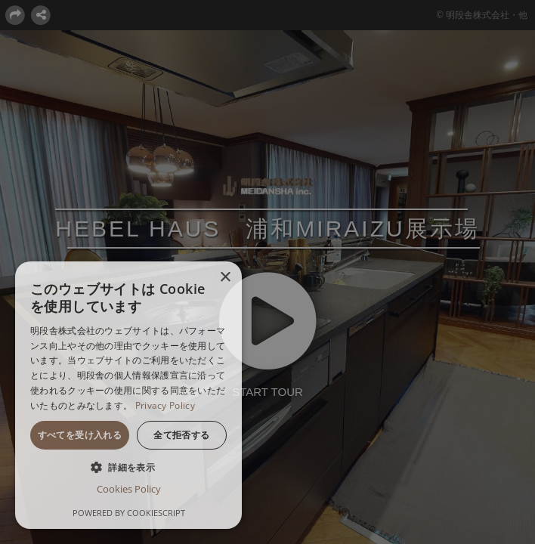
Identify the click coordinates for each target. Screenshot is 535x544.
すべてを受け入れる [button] (80, 434)
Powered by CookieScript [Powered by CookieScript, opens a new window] (129, 512)
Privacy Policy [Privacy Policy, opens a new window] (165, 405)
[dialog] (128, 395)
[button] (128, 466)
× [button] (224, 277)
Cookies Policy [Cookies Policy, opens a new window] (129, 489)
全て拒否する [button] (181, 434)
